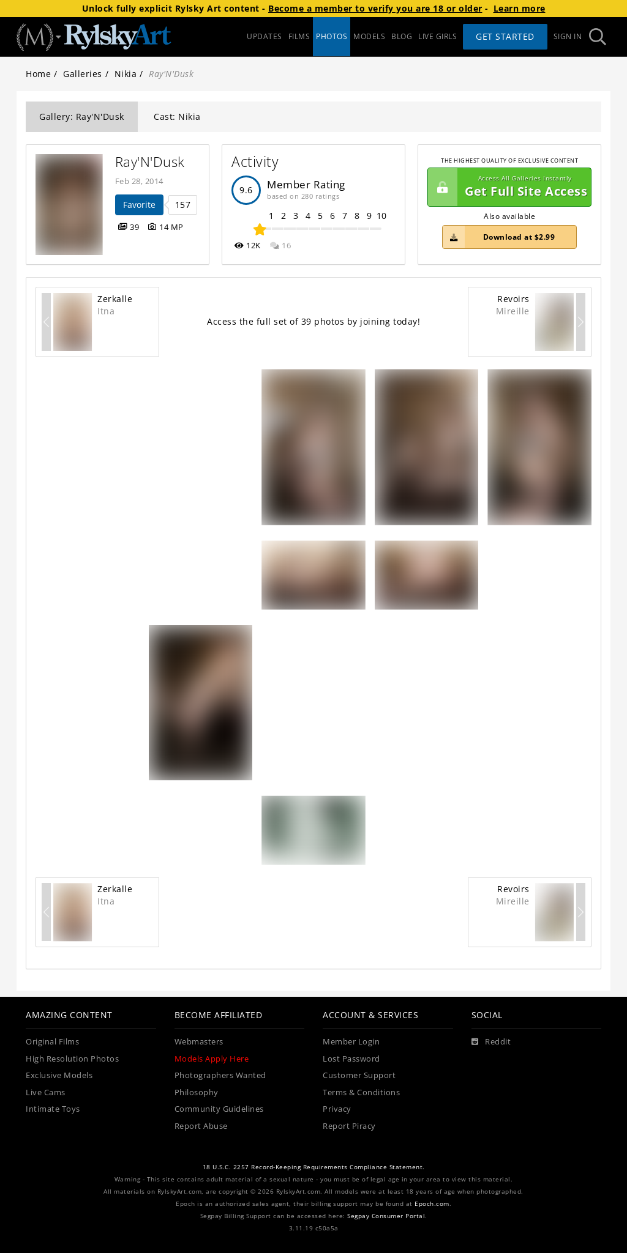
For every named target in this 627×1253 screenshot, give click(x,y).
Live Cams (46, 1092)
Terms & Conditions (361, 1092)
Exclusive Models (59, 1075)
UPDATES (264, 36)
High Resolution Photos (72, 1059)
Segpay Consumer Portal (386, 1216)
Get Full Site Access (507, 187)
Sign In (568, 36)
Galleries (82, 73)
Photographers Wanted (220, 1075)
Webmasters (199, 1042)
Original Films (52, 1042)
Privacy (337, 1109)
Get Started (505, 36)
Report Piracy (349, 1126)
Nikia (126, 73)
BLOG (401, 36)
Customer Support (359, 1075)
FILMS (299, 36)
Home (38, 73)
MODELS (369, 36)
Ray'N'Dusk (150, 161)
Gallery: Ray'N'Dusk (81, 116)
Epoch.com (432, 1204)
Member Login (351, 1042)
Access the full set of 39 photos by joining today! (313, 321)
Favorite (139, 204)
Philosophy (197, 1092)
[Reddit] (491, 1042)
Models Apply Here (212, 1059)
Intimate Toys (53, 1109)
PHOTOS (331, 36)
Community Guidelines (219, 1109)
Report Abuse (201, 1126)
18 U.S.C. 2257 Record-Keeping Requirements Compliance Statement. (314, 1167)
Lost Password (351, 1059)
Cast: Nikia (177, 116)
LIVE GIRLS (437, 36)
